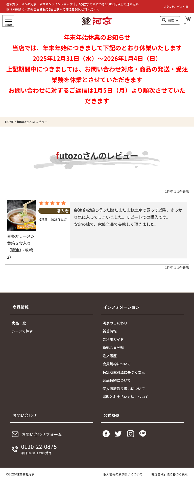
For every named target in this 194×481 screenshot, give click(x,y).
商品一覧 (19, 323)
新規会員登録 (113, 348)
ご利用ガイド (113, 339)
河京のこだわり (115, 323)
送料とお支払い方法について (126, 397)
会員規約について (117, 364)
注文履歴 (110, 356)
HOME (9, 121)
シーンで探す (22, 331)
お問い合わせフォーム (42, 435)
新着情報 (110, 331)
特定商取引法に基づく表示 (124, 372)
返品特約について (117, 380)
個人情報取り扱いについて (124, 389)
